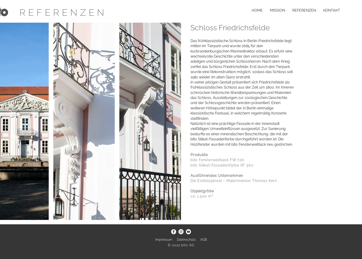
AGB (203, 239)
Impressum (163, 239)
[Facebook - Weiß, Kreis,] (173, 231)
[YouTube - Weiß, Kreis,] (188, 231)
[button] (84, 121)
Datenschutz (187, 239)
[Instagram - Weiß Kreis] (181, 231)
